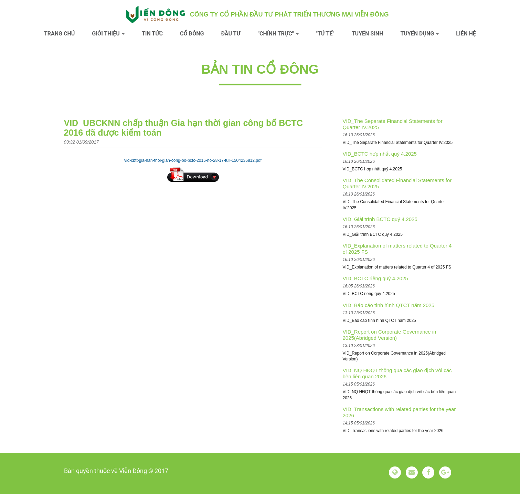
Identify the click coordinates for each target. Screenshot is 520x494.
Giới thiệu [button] (108, 33)
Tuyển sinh (367, 33)
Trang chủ (59, 33)
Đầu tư (231, 33)
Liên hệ (466, 33)
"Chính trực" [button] (278, 33)
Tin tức (152, 33)
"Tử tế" (325, 33)
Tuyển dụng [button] (419, 33)
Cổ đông (192, 33)
